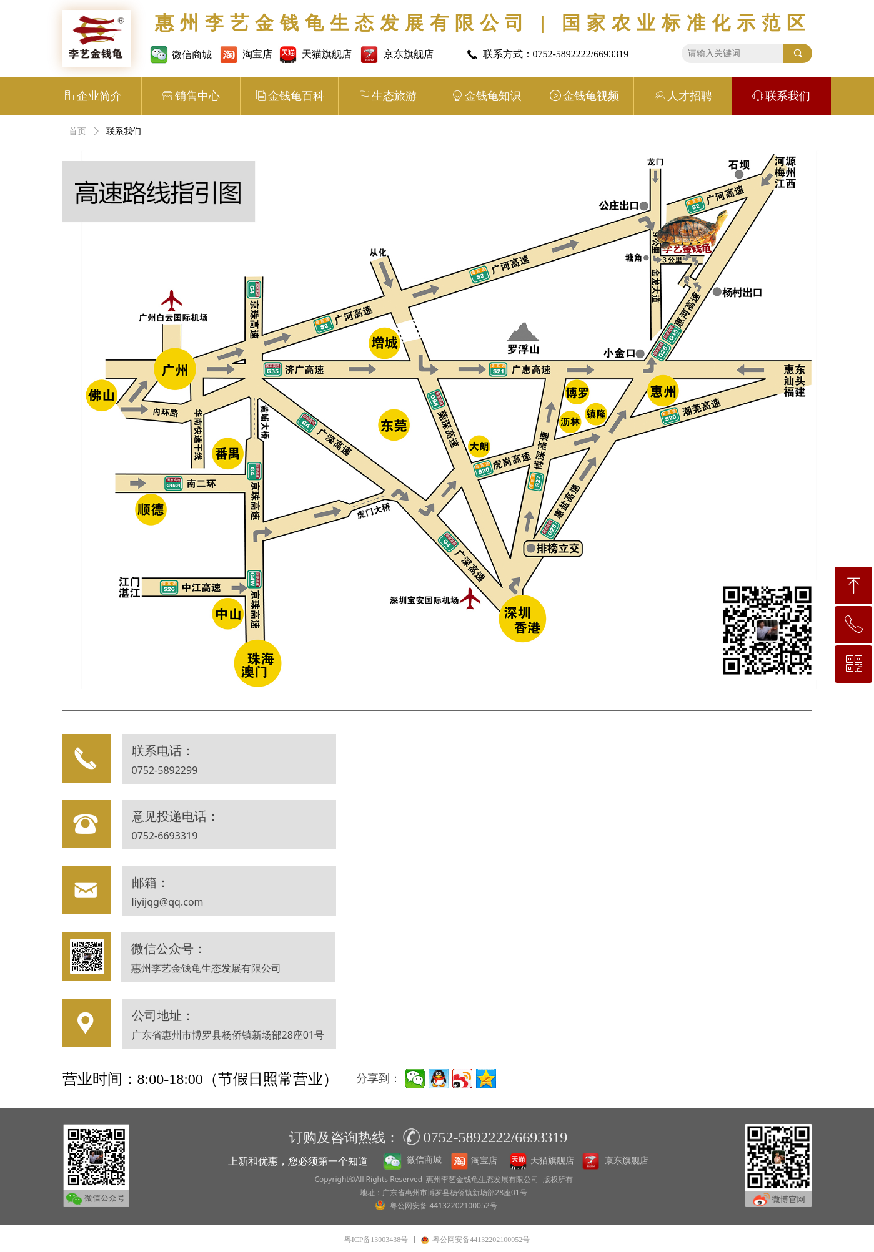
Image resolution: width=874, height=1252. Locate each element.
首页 (77, 131)
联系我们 (123, 131)
